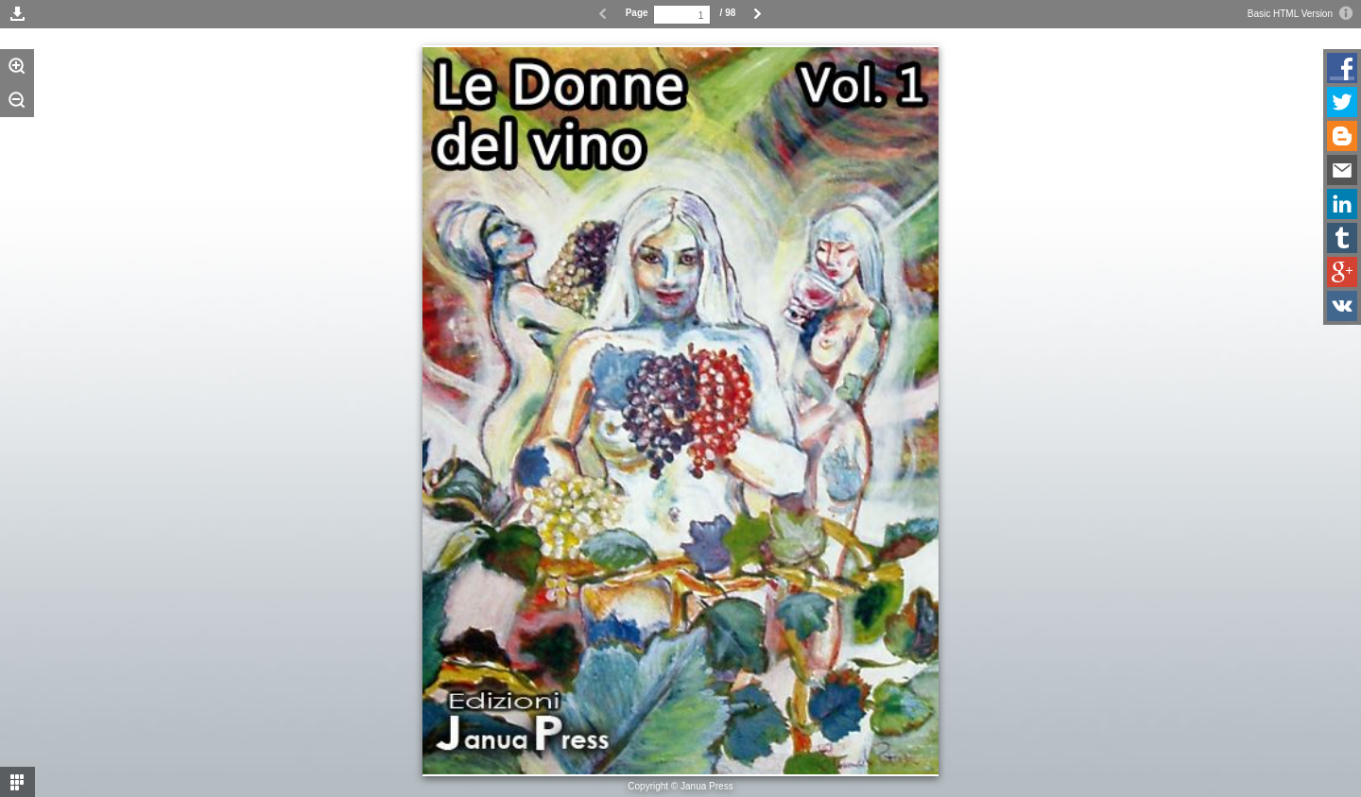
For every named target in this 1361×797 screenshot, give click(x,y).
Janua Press (706, 786)
